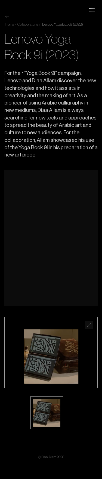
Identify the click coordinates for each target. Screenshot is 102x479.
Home (9, 24)
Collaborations (27, 24)
